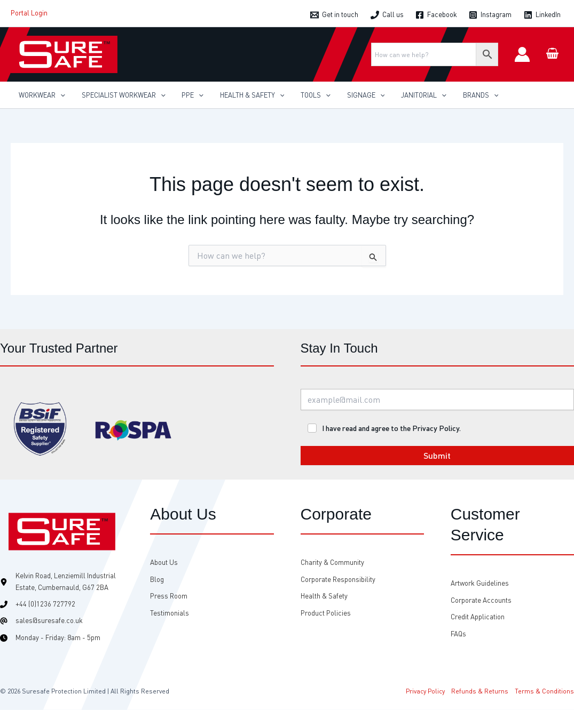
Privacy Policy (425, 691)
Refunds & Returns (479, 691)
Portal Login (29, 13)
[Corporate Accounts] (481, 600)
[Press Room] (168, 596)
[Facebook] (436, 15)
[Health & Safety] (324, 596)
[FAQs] (458, 634)
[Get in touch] (334, 15)
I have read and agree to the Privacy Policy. (391, 428)
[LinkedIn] (542, 15)
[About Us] (164, 562)
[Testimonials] (169, 613)
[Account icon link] (522, 54)
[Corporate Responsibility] (338, 579)
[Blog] (157, 579)
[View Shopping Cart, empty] (552, 54)
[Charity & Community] (332, 562)
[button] (41, 95)
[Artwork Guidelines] (480, 583)
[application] (59, 95)
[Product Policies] (326, 613)
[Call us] (387, 15)
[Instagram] (490, 15)
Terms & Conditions (544, 691)
